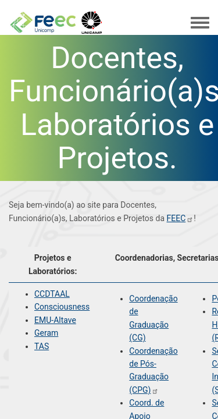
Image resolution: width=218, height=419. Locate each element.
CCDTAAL (52, 294)
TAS (41, 346)
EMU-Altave (55, 320)
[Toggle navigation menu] (200, 23)
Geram (46, 333)
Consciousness (62, 306)
